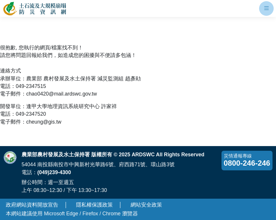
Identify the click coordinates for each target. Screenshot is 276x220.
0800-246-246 (247, 163)
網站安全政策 (146, 205)
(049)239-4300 (54, 172)
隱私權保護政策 (94, 205)
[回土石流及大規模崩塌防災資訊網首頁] (35, 8)
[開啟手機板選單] (266, 8)
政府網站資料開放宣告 (32, 205)
